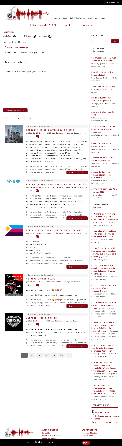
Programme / (34, 126)
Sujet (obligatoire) (16, 62)
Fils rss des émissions (107, 422)
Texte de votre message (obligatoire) (26, 71)
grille (69, 25)
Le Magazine (47, 126)
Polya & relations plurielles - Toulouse (54, 230)
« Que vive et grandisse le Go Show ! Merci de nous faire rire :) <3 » (104, 234)
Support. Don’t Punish (41, 318)
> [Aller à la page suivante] (69, 355)
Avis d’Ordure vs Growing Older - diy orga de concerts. (104, 129)
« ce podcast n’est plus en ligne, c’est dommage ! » (104, 288)
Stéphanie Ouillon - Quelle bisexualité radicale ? (102, 175)
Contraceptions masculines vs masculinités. (56, 184)
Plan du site (87, 436)
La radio (55, 18)
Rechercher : (99, 35)
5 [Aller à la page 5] (54, 355)
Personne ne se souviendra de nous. (51, 130)
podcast (87, 25)
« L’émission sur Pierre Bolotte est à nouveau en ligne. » (104, 305)
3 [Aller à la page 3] (39, 355)
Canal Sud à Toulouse (74, 18)
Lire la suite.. (77, 172)
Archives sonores (96, 18)
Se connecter (112, 2)
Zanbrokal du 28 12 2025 (104, 86)
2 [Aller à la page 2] (31, 355)
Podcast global (102, 412)
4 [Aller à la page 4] (46, 355)
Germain (59, 133)
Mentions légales (89, 433)
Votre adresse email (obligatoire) (24, 52)
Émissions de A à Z (43, 25)
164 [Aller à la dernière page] (61, 355)
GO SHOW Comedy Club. (41, 279)
